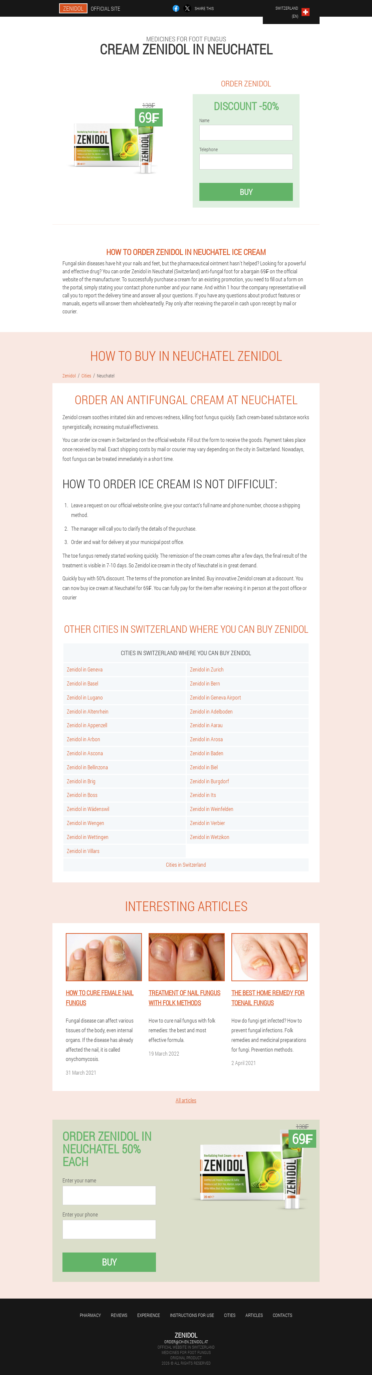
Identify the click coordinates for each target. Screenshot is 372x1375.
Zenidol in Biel (204, 767)
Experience (148, 1315)
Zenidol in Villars (83, 850)
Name (204, 120)
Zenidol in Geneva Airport (215, 697)
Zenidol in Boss (82, 794)
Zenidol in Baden (206, 753)
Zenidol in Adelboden (211, 711)
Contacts (282, 1315)
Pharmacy (90, 1315)
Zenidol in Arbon (83, 739)
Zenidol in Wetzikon (209, 836)
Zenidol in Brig (81, 781)
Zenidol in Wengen (85, 822)
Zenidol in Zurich (207, 669)
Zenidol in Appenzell (87, 725)
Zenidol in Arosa (206, 739)
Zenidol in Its (203, 794)
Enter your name (79, 1180)
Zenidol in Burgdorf (209, 781)
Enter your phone (80, 1214)
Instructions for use (192, 1315)
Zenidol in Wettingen (88, 836)
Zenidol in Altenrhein (88, 711)
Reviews (119, 1315)
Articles (254, 1315)
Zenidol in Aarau (206, 725)
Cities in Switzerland (186, 864)
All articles (186, 1100)
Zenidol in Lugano (85, 697)
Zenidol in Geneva (85, 669)
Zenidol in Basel (82, 683)
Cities (229, 1315)
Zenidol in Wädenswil (88, 808)
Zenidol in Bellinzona (87, 767)
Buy (246, 192)
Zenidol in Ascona (85, 753)
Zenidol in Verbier (207, 822)
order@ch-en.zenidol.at (186, 1341)
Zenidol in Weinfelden (211, 808)
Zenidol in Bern (205, 683)
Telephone (208, 149)
